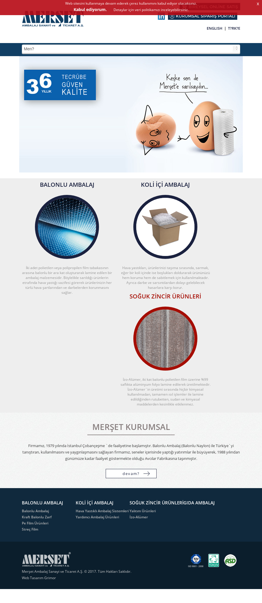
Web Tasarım (33, 577)
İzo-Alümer (139, 517)
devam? (131, 473)
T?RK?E (234, 28)
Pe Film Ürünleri (35, 523)
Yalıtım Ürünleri (143, 510)
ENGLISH (214, 28)
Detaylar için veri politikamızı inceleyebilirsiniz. (151, 9)
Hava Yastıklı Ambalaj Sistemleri (102, 510)
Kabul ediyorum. (90, 9)
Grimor (50, 577)
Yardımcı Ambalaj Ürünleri (97, 517)
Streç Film (30, 529)
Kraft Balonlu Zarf (37, 517)
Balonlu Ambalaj (35, 510)
